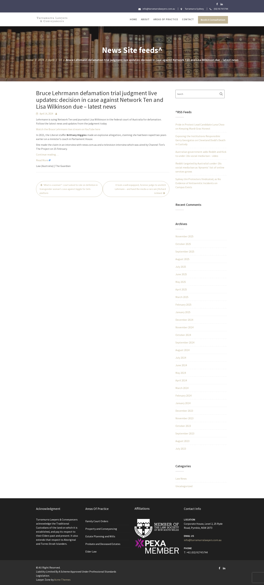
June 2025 (181, 274)
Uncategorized (183, 486)
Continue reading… (47, 154)
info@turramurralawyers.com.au (202, 540)
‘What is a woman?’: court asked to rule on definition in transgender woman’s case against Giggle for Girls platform (69, 189)
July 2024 (180, 357)
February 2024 (183, 395)
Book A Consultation (213, 19)
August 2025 (182, 259)
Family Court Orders (97, 521)
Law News (181, 478)
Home (133, 19)
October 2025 (183, 244)
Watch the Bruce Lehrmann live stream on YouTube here (68, 129)
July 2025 (180, 266)
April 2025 (181, 289)
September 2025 (184, 251)
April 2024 (181, 380)
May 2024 (180, 372)
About (145, 19)
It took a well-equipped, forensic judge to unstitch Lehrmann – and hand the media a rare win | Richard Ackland (140, 189)
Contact (188, 19)
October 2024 (183, 335)
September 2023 (184, 433)
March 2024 (181, 388)
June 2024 (181, 365)
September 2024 (184, 342)
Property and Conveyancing (101, 529)
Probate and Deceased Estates (103, 543)
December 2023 (184, 410)
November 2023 (184, 418)
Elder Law (91, 551)
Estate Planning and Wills (100, 536)
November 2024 (184, 327)
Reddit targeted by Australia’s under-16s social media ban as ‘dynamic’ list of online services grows (199, 167)
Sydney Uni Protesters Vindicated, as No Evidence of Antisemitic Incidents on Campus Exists (198, 183)
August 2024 (182, 350)
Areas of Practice (165, 19)
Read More (42, 160)
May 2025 (180, 281)
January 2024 (182, 403)
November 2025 (184, 236)
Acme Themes (62, 579)
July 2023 (180, 448)
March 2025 (181, 297)
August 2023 (182, 441)
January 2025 (182, 312)
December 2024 (184, 319)
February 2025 (183, 304)
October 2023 (183, 426)
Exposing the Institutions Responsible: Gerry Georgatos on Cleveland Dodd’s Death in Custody (200, 140)
